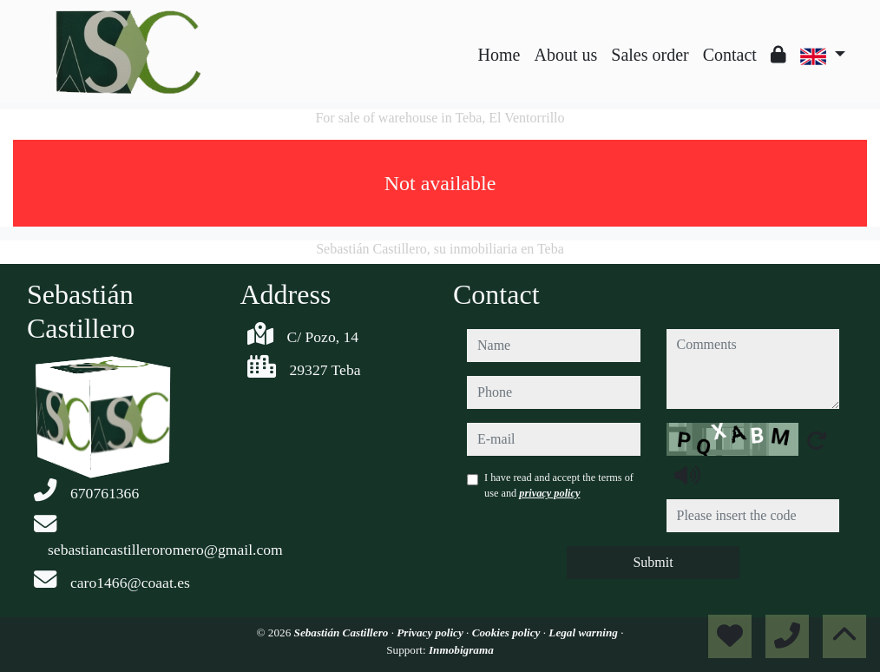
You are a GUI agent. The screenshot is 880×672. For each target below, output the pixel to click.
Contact (730, 54)
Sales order (649, 54)
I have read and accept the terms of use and (559, 485)
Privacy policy (431, 632)
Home (499, 54)
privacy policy (549, 493)
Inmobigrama (461, 649)
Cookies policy (507, 632)
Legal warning (584, 632)
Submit (653, 562)
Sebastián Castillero (342, 632)
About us (565, 54)
